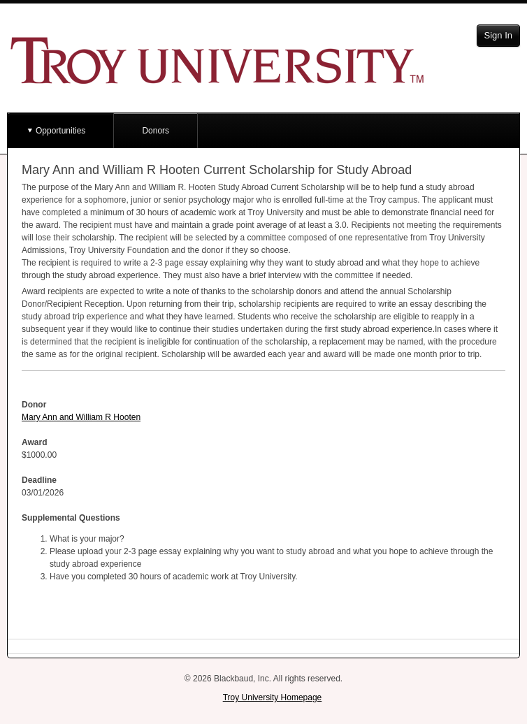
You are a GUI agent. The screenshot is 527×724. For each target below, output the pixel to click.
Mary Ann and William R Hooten (81, 417)
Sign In (498, 35)
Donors (155, 131)
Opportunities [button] (60, 131)
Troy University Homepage (272, 697)
